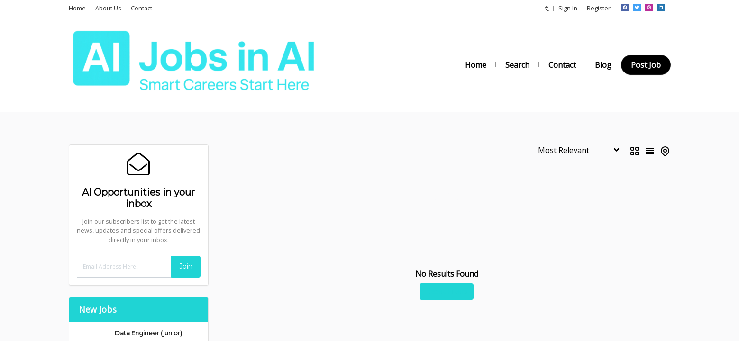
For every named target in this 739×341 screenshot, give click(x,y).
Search (517, 65)
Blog (603, 65)
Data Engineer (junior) (148, 333)
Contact (141, 8)
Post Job (646, 65)
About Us (108, 8)
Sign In (567, 8)
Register (599, 8)
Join (185, 266)
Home (77, 8)
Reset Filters (446, 291)
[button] (547, 8)
